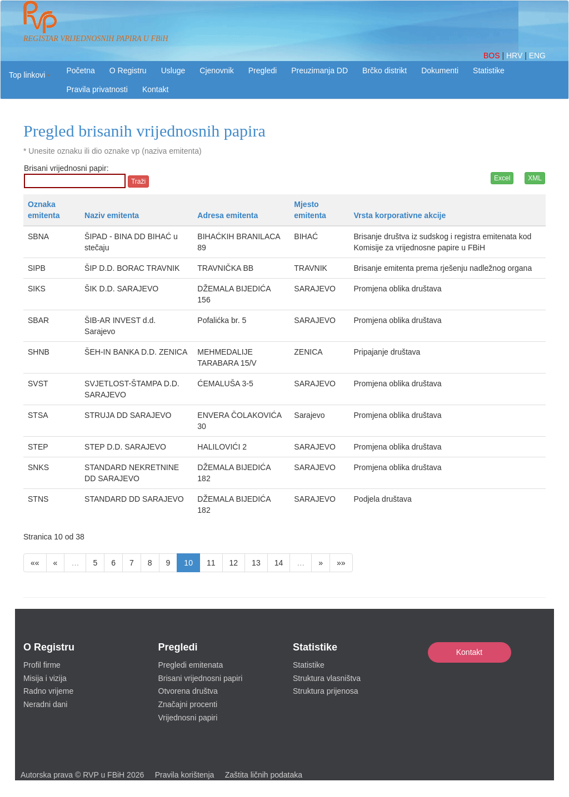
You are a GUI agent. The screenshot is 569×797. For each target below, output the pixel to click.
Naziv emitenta (111, 215)
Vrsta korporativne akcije (400, 215)
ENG (537, 55)
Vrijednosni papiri (188, 717)
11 (211, 562)
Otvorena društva (188, 691)
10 (188, 562)
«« (35, 562)
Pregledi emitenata (190, 664)
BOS (492, 55)
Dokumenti (439, 70)
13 (256, 562)
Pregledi (262, 70)
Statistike (489, 70)
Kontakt (469, 652)
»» (341, 562)
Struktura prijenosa (325, 691)
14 (278, 562)
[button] (30, 75)
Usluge (173, 70)
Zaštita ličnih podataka (263, 774)
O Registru (128, 70)
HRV (515, 55)
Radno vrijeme (48, 691)
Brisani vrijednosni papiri (200, 678)
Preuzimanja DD (319, 70)
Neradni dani (45, 704)
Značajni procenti (188, 704)
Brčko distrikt (384, 70)
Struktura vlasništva (327, 678)
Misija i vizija (45, 678)
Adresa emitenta (227, 215)
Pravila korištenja (184, 774)
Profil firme (42, 664)
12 (233, 562)
